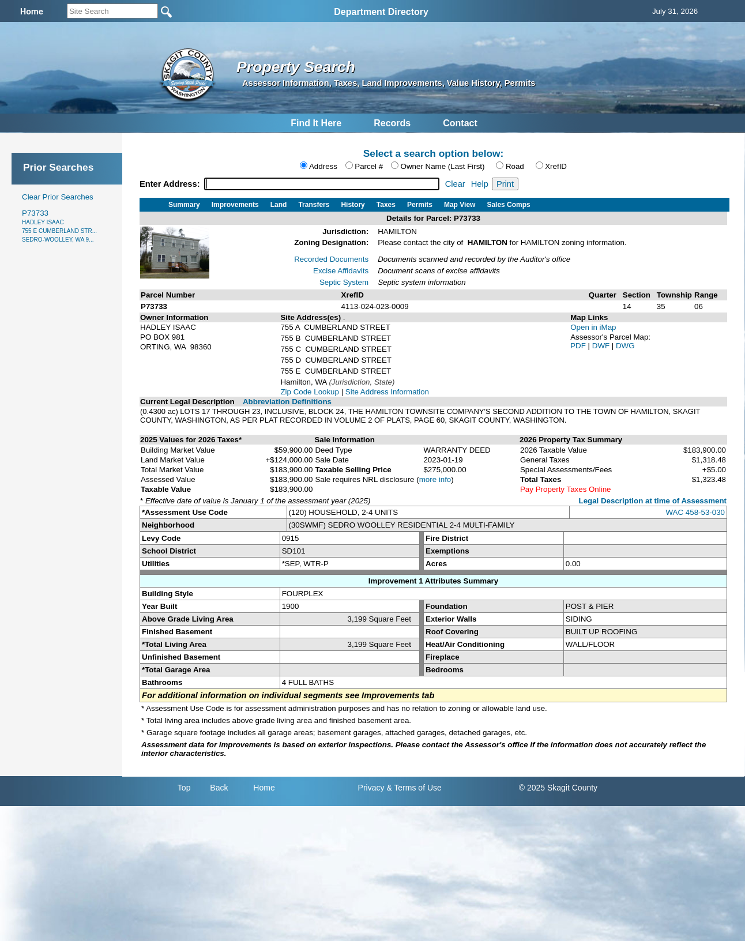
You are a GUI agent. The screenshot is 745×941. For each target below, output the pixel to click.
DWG (625, 345)
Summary (184, 205)
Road (515, 166)
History (352, 205)
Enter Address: (171, 184)
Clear (455, 184)
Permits (419, 205)
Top (184, 787)
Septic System (343, 282)
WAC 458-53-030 (695, 512)
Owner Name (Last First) (443, 166)
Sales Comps (508, 205)
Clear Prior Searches (57, 197)
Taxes (386, 205)
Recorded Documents (331, 259)
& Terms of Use (413, 787)
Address (323, 166)
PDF (579, 345)
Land (278, 205)
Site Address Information (387, 391)
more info (435, 479)
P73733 (59, 226)
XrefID (556, 166)
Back (219, 787)
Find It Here (316, 123)
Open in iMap (593, 327)
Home (263, 787)
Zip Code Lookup (309, 391)
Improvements (235, 205)
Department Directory (381, 12)
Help (479, 184)
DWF (602, 345)
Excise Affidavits (340, 270)
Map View (459, 205)
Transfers (313, 205)
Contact (460, 123)
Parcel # (369, 166)
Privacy (371, 787)
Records (392, 123)
